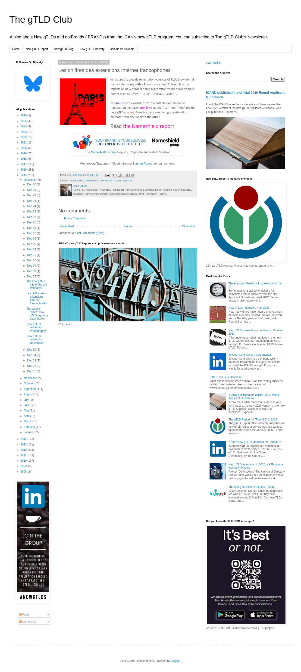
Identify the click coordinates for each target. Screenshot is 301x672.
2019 (24, 153)
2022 (24, 137)
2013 (24, 444)
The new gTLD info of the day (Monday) (36, 284)
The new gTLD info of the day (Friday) (252, 486)
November (31, 378)
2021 (24, 142)
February (30, 427)
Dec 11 (32, 255)
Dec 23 (32, 211)
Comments (27, 621)
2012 (24, 449)
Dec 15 (32, 244)
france (72, 180)
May (27, 410)
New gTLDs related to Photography (36, 328)
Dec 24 (32, 206)
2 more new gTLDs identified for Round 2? (255, 442)
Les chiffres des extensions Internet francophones (36, 298)
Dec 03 (32, 360)
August (28, 394)
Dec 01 (32, 371)
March (28, 421)
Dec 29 (32, 190)
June (27, 405)
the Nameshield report (148, 126)
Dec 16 (32, 238)
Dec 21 (32, 222)
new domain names (111, 180)
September (31, 389)
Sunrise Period (142, 163)
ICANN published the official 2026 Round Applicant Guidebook (254, 396)
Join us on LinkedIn (122, 49)
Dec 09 (32, 265)
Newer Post (67, 226)
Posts (24, 614)
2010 (24, 460)
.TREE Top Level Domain (225, 377)
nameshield (92, 180)
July (27, 399)
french (80, 180)
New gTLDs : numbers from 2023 (249, 307)
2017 (24, 164)
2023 (24, 132)
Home (16, 49)
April (27, 416)
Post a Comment (74, 218)
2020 (24, 148)
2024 (24, 126)
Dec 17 (32, 233)
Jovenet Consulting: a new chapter (250, 354)
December (31, 179)
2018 (24, 158)
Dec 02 (32, 365)
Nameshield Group (103, 152)
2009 (24, 466)
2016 (24, 169)
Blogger (175, 661)
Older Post (188, 226)
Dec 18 (32, 228)
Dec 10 (32, 260)
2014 (24, 439)
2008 (24, 471)
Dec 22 (32, 217)
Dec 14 (32, 249)
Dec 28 (32, 195)
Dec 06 (32, 349)
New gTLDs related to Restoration (35, 340)
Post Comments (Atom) (89, 233)
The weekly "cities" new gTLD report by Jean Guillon (37, 313)
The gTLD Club (40, 19)
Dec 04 (32, 355)
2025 (24, 121)
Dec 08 (32, 271)
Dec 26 (32, 200)
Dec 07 (32, 276)
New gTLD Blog (63, 49)
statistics (127, 180)
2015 (24, 175)
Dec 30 (32, 184)
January (29, 432)
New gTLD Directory (91, 49)
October (29, 383)
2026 (24, 115)
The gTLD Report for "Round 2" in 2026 (253, 419)
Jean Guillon (214, 62)
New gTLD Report (37, 49)
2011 (24, 455)
